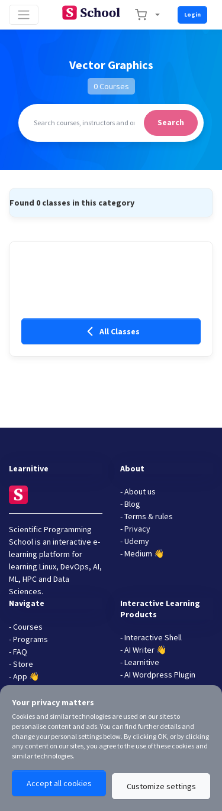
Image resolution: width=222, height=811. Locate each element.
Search (170, 122)
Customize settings (161, 786)
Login (192, 14)
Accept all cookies (59, 783)
